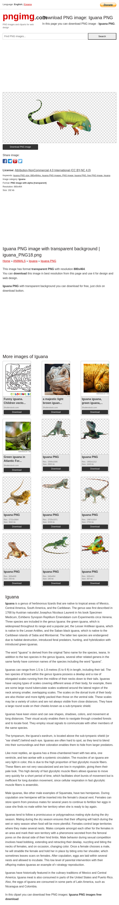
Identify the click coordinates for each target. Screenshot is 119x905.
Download (16, 412)
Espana (28, 4)
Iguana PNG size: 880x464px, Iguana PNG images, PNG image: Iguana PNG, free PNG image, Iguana (61, 175)
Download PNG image (20, 147)
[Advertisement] (59, 67)
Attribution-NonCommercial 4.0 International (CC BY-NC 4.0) (53, 170)
